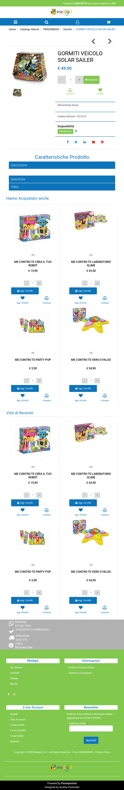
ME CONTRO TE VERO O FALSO (91, 359)
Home (12, 29)
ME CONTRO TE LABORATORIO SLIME (91, 263)
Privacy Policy (102, 752)
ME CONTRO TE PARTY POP (33, 359)
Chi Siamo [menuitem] (16, 667)
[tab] (62, 165)
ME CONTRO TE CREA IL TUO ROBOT (33, 263)
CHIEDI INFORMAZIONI (23, 645)
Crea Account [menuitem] (17, 719)
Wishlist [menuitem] (14, 741)
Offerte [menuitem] (14, 678)
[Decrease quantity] (62, 80)
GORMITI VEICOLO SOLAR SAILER (95, 29)
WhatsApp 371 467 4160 (23, 623)
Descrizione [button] (19, 165)
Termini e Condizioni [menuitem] (80, 672)
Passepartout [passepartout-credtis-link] (69, 783)
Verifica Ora (65, 131)
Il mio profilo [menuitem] (17, 725)
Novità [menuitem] (14, 683)
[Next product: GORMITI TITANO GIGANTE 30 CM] (109, 41)
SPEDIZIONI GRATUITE (22, 637)
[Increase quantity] (79, 80)
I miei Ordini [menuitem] (17, 735)
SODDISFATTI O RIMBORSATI (32, 629)
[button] (29, 68)
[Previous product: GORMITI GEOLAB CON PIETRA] (93, 41)
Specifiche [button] (18, 179)
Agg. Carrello (25, 291)
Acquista (91, 79)
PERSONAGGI (51, 29)
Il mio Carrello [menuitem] (18, 730)
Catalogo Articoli (29, 29)
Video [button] (15, 187)
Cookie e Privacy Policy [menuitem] (81, 667)
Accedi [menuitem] (14, 714)
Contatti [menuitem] (14, 672)
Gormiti (67, 29)
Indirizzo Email (78, 723)
